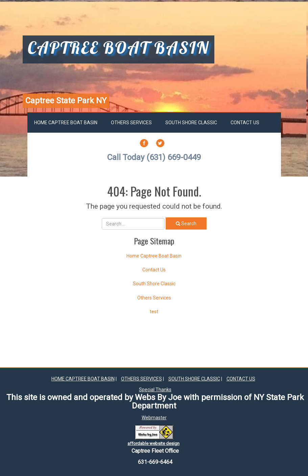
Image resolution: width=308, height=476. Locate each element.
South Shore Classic (191, 122)
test (154, 311)
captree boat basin (118, 48)
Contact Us (245, 122)
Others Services (131, 122)
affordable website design (153, 443)
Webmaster (154, 417)
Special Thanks (155, 389)
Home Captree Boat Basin (65, 122)
